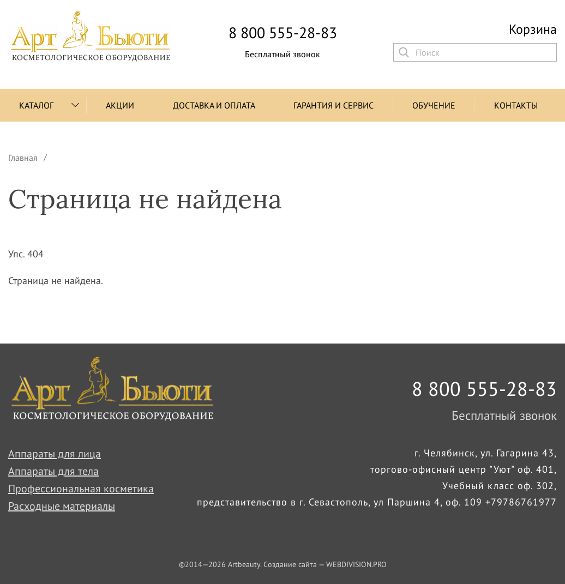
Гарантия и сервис (333, 105)
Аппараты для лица (54, 454)
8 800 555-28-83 (283, 32)
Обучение (433, 105)
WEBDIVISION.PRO (356, 564)
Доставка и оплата (214, 105)
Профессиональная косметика (81, 488)
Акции (120, 105)
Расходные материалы (61, 506)
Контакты (516, 105)
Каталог (36, 105)
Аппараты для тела (53, 471)
